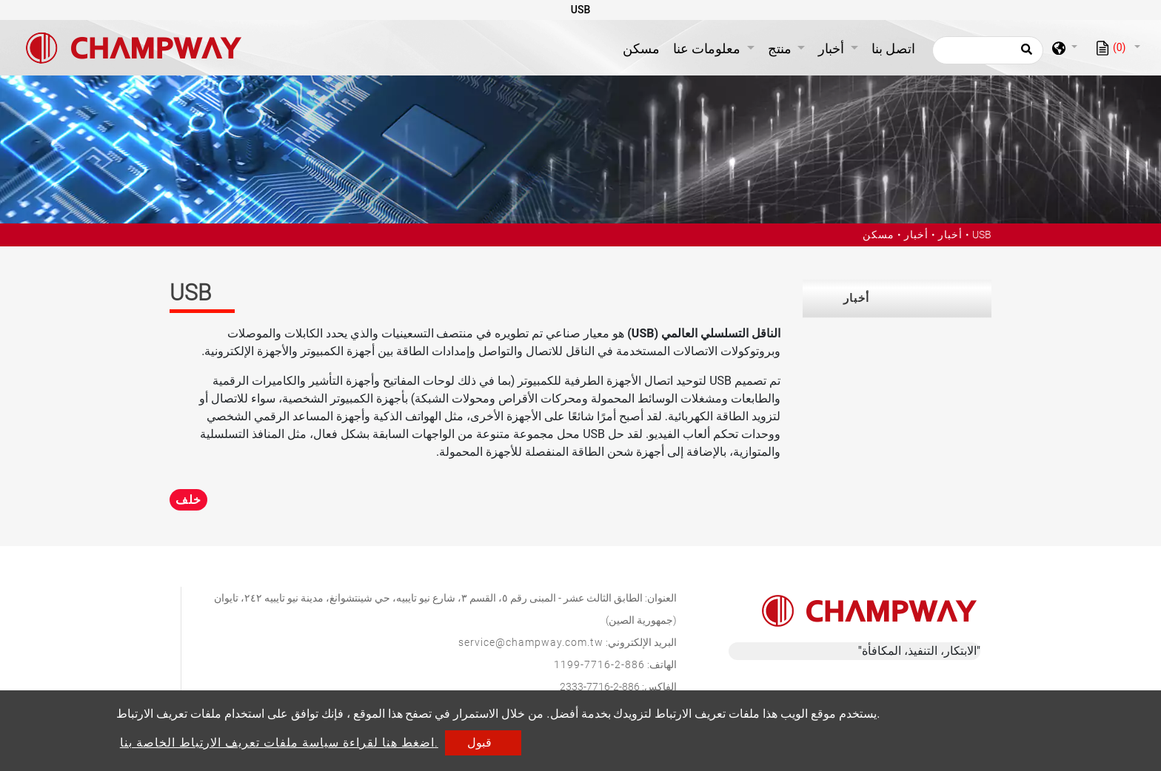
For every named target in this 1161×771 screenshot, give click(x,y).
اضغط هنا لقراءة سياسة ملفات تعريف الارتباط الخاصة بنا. (279, 742)
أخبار (916, 234)
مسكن (644, 47)
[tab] (897, 299)
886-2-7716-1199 (599, 664)
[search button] (1024, 54)
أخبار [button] (832, 48)
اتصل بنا (893, 48)
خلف (188, 500)
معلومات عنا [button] (708, 48)
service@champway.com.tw (530, 642)
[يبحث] (987, 50)
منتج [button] (781, 48)
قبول (479, 742)
